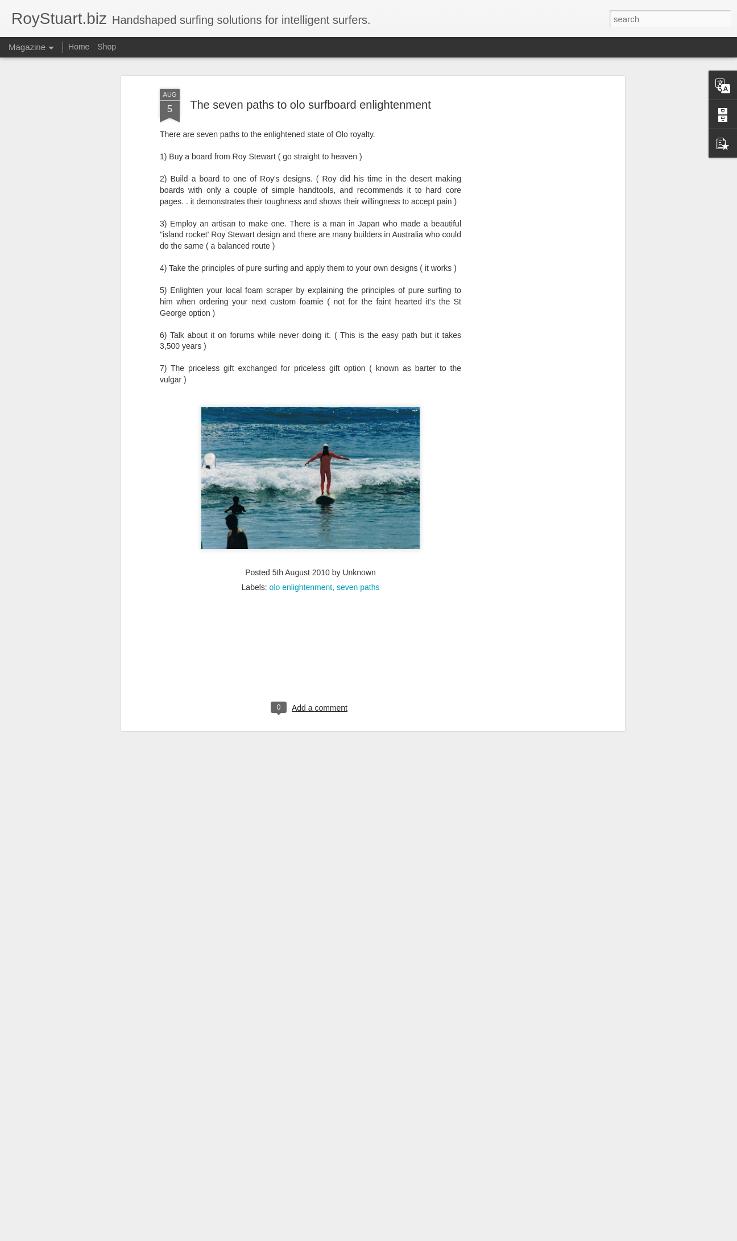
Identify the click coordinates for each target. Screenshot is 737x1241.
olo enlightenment (301, 567)
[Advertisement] (524, 248)
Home (78, 46)
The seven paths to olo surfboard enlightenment (310, 84)
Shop (106, 46)
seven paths (358, 567)
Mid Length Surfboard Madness (317, 1228)
